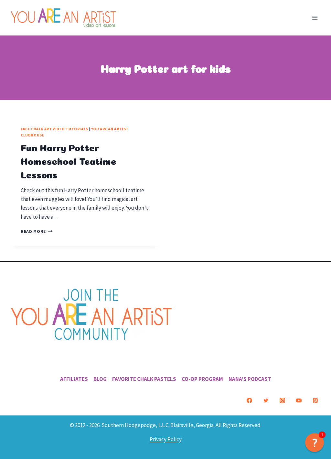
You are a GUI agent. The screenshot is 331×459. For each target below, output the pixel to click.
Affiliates (74, 379)
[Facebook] (249, 400)
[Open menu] (315, 18)
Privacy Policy (166, 439)
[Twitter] (265, 400)
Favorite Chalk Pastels (144, 379)
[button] (314, 442)
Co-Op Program (202, 379)
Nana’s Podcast (250, 379)
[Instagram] (282, 400)
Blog (100, 379)
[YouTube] (298, 400)
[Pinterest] (315, 400)
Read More (37, 231)
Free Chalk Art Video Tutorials (54, 128)
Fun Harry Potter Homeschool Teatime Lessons (68, 160)
